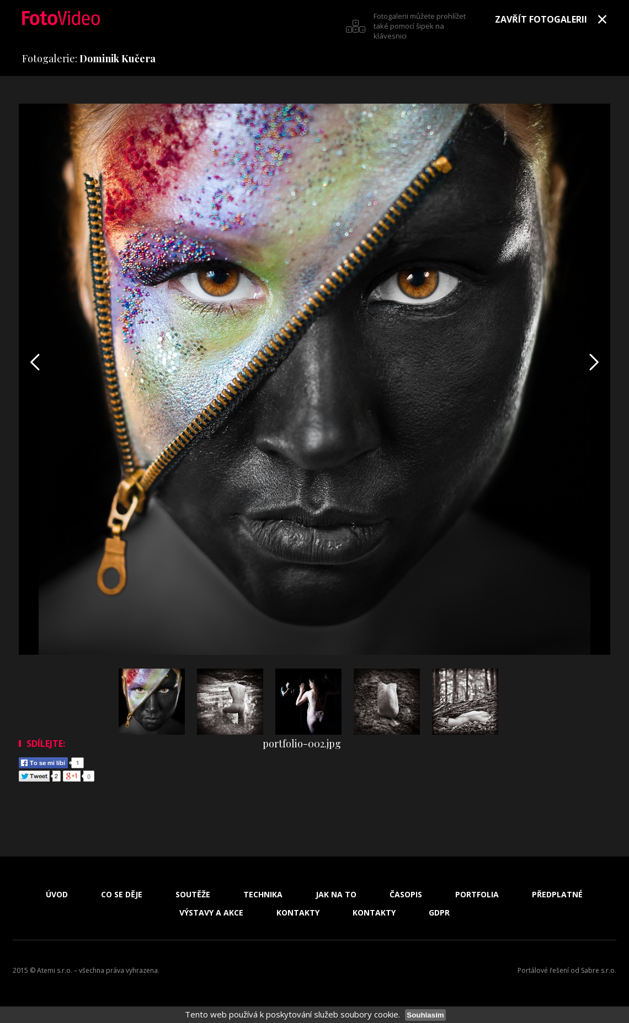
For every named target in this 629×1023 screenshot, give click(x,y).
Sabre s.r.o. (598, 970)
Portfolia (477, 895)
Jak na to (336, 895)
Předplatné (557, 895)
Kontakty (297, 913)
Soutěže (192, 895)
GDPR (439, 913)
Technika (262, 895)
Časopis (406, 895)
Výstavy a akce (211, 913)
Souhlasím (425, 1015)
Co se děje (121, 895)
